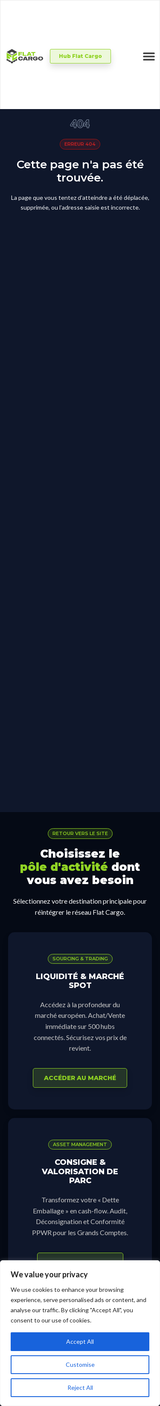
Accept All (80, 1341)
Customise (80, 1364)
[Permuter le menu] (149, 56)
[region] (80, 1333)
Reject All (80, 1387)
